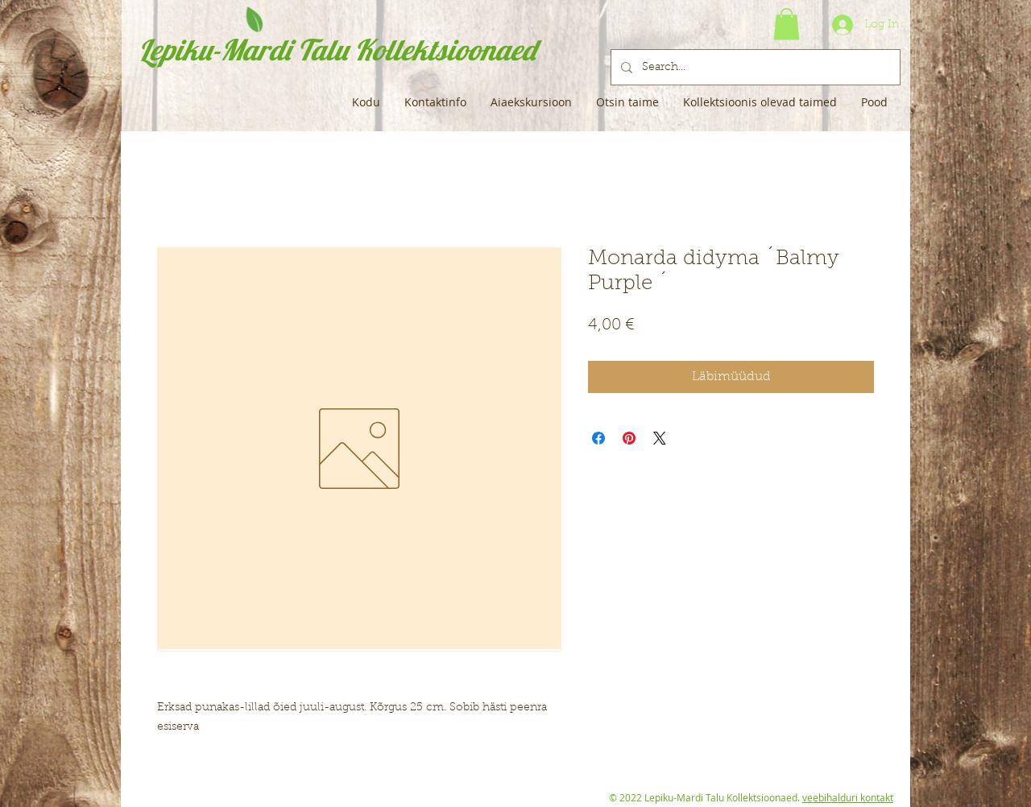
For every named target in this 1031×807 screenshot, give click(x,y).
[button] (786, 23)
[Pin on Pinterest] (629, 438)
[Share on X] (659, 438)
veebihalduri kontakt (847, 797)
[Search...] (754, 67)
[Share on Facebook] (598, 438)
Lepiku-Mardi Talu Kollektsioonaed (337, 49)
